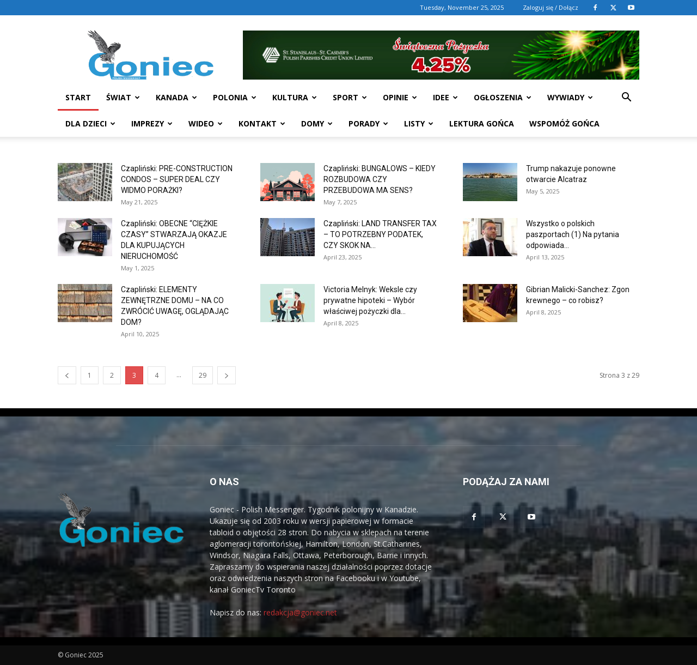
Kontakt (262, 123)
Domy (317, 123)
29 (202, 375)
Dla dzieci (90, 123)
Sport (350, 97)
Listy (418, 123)
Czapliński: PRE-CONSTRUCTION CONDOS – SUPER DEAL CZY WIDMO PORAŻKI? (177, 179)
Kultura (294, 97)
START (78, 97)
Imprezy (152, 123)
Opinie (400, 97)
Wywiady (570, 97)
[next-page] (226, 375)
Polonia (234, 97)
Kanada (176, 97)
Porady (368, 123)
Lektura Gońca (481, 123)
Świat (123, 97)
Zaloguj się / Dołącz (550, 7)
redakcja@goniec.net (300, 612)
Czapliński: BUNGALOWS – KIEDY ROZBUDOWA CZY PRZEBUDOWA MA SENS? (379, 179)
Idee (445, 97)
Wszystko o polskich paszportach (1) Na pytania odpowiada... (572, 234)
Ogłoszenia (502, 97)
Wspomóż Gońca (564, 123)
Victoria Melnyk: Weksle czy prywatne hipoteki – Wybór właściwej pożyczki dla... (370, 300)
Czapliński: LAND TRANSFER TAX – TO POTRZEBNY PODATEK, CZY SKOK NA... (380, 234)
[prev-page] (67, 375)
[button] (626, 98)
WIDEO (205, 123)
